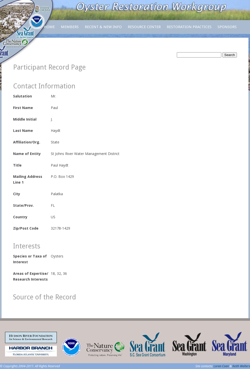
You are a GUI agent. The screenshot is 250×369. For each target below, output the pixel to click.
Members (70, 29)
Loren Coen (221, 366)
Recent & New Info (103, 27)
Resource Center (144, 29)
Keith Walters (241, 366)
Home (49, 27)
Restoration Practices (189, 29)
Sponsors (227, 27)
